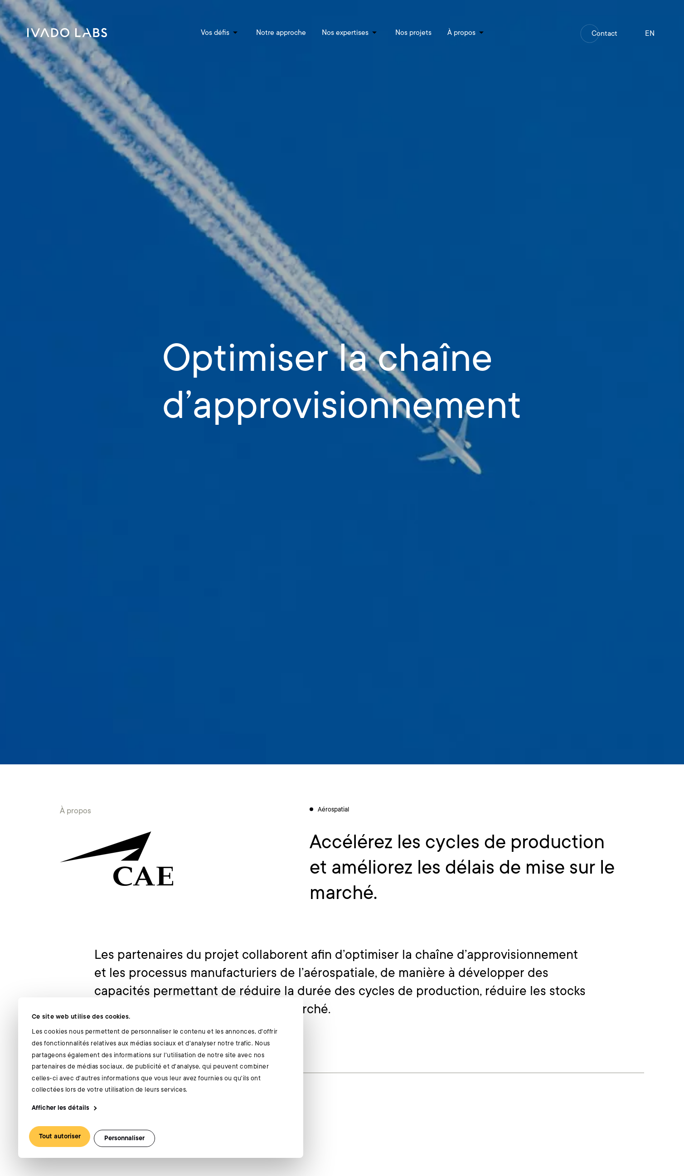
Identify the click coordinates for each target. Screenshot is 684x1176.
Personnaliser (124, 1138)
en (650, 34)
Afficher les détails (60, 1107)
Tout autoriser (60, 1136)
